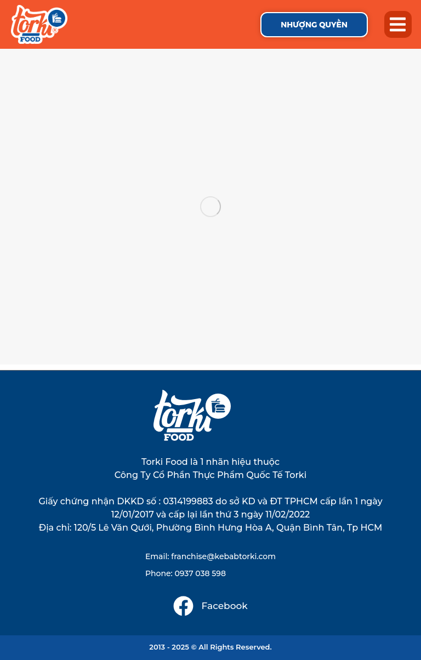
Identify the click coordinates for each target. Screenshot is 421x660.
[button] (398, 24)
